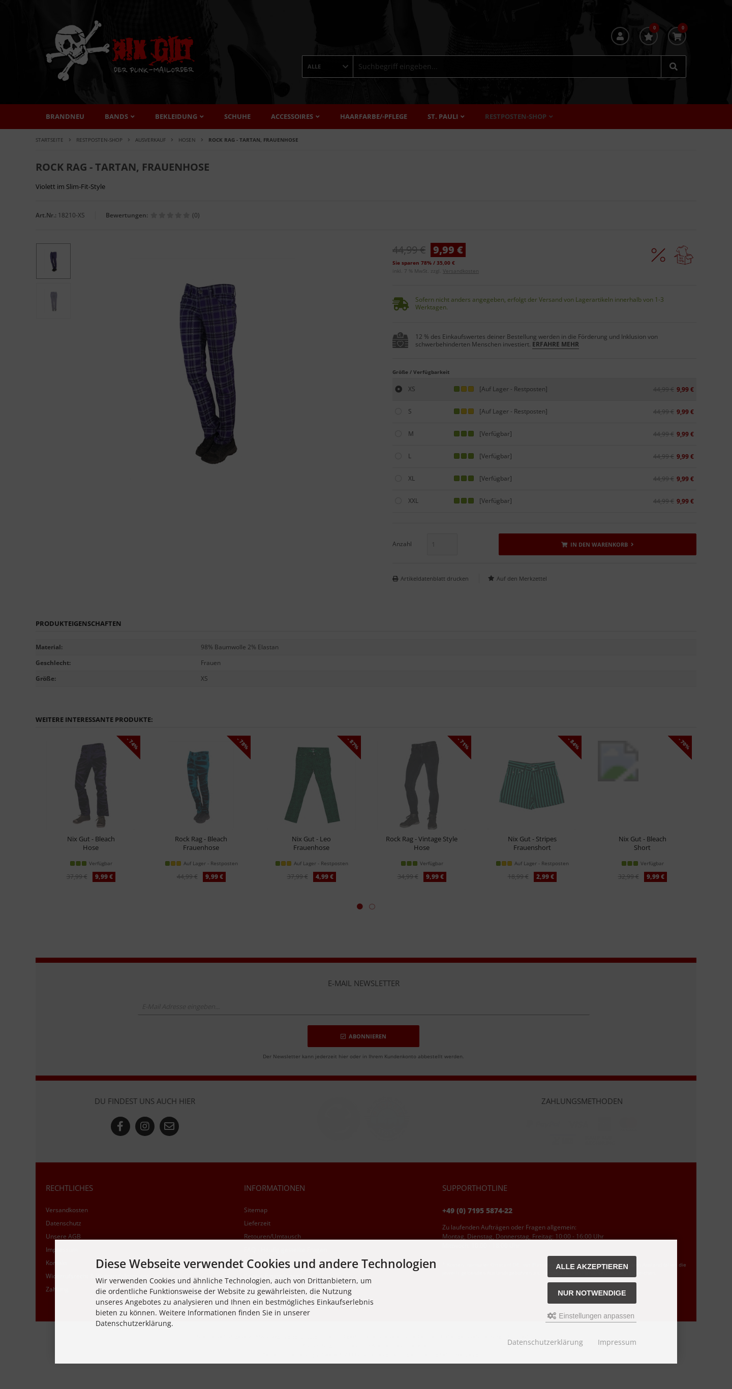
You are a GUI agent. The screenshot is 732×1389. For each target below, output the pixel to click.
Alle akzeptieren (592, 1266)
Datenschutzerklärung (545, 1342)
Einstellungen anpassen (590, 1316)
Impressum (617, 1342)
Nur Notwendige (592, 1293)
